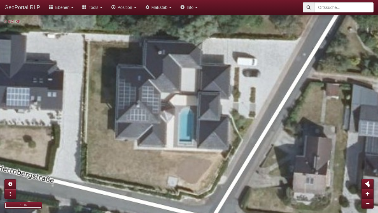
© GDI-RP (12, 22)
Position (123, 7)
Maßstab (158, 7)
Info (189, 7)
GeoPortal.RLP (22, 7)
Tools (92, 7)
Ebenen (61, 7)
